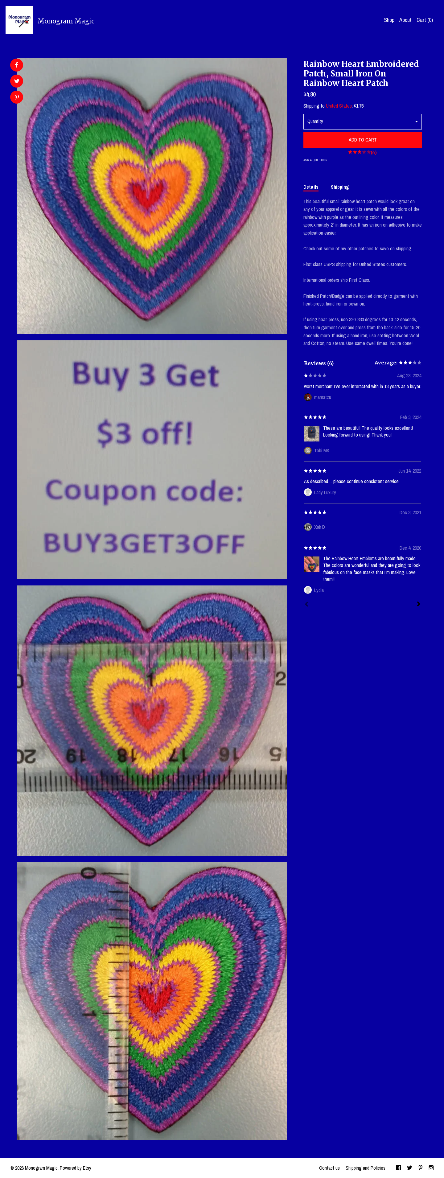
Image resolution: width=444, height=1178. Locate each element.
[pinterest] (420, 1168)
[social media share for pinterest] (16, 98)
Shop (389, 20)
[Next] (418, 604)
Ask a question (315, 160)
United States (339, 105)
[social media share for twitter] (16, 82)
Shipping (340, 186)
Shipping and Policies (365, 1167)
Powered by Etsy (75, 1167)
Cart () (425, 20)
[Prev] (306, 604)
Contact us (329, 1167)
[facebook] (398, 1168)
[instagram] (431, 1168)
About (405, 20)
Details (311, 186)
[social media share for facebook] (16, 65)
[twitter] (409, 1168)
